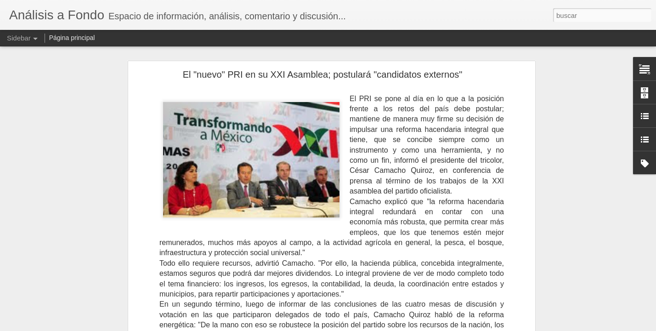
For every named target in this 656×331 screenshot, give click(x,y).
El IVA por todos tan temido (56, 304)
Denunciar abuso (394, 326)
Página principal (72, 37)
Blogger (363, 326)
